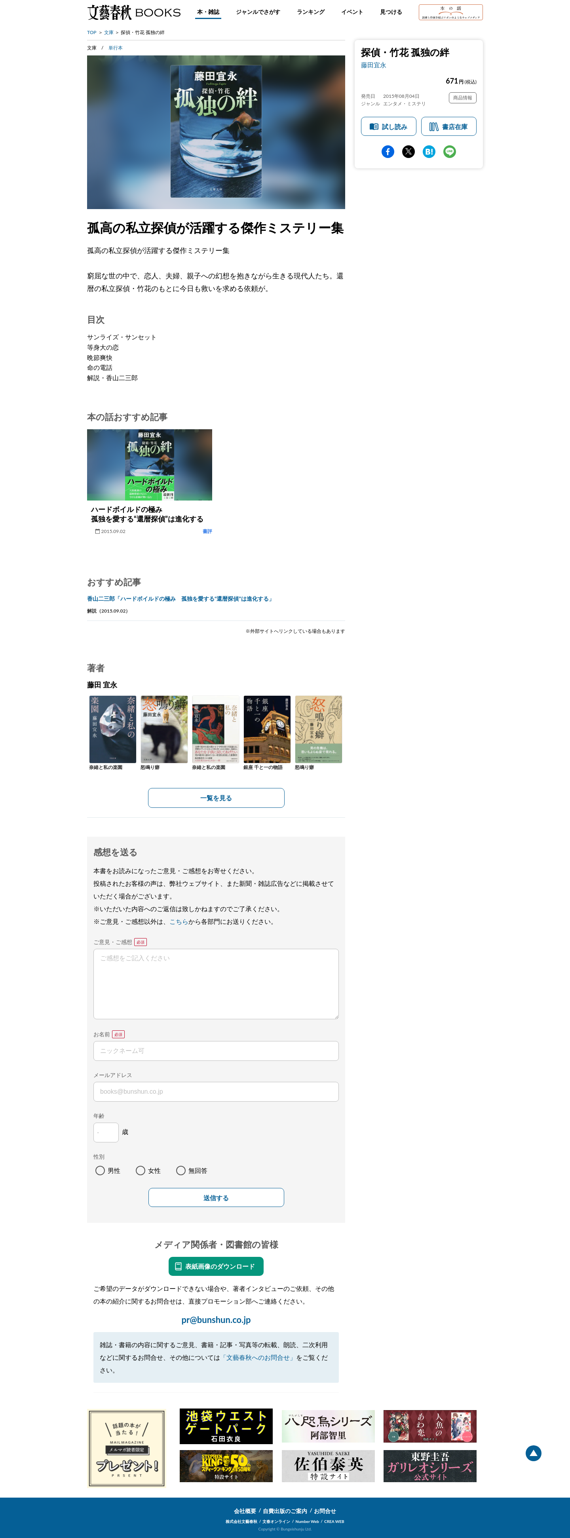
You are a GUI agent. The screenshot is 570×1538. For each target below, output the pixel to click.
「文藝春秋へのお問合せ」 (258, 1357)
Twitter (408, 151)
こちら (178, 921)
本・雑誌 (208, 11)
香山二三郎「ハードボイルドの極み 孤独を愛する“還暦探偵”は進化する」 (180, 598)
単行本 (115, 48)
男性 (114, 1170)
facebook (388, 151)
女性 (154, 1170)
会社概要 (245, 1511)
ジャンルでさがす (258, 11)
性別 (98, 1156)
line (449, 151)
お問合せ (325, 1511)
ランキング (311, 11)
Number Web (307, 1521)
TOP (92, 32)
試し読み (394, 126)
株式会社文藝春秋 (241, 1521)
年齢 (98, 1115)
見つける (391, 11)
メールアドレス (112, 1075)
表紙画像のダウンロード (220, 1266)
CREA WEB (334, 1521)
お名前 (101, 1034)
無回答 (197, 1170)
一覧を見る (216, 797)
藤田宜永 (373, 65)
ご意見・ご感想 (112, 941)
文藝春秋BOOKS (133, 12)
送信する (216, 1198)
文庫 (109, 32)
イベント (352, 11)
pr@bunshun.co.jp (216, 1319)
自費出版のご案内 (285, 1511)
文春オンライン (276, 1521)
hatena (429, 151)
